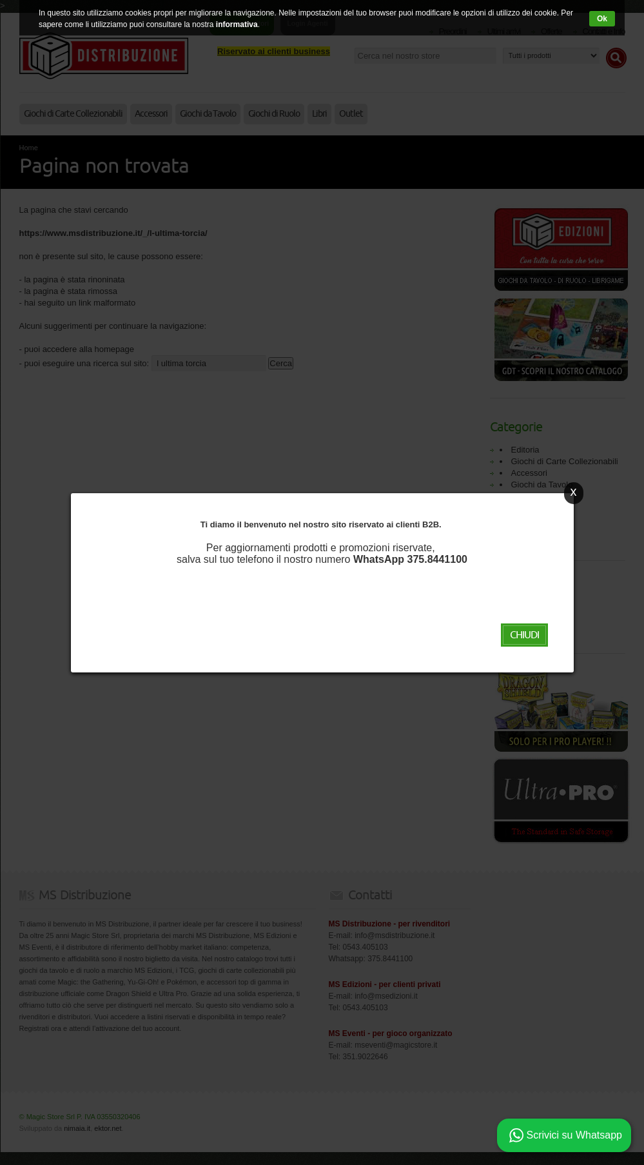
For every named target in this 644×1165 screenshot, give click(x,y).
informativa (237, 24)
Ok (601, 18)
